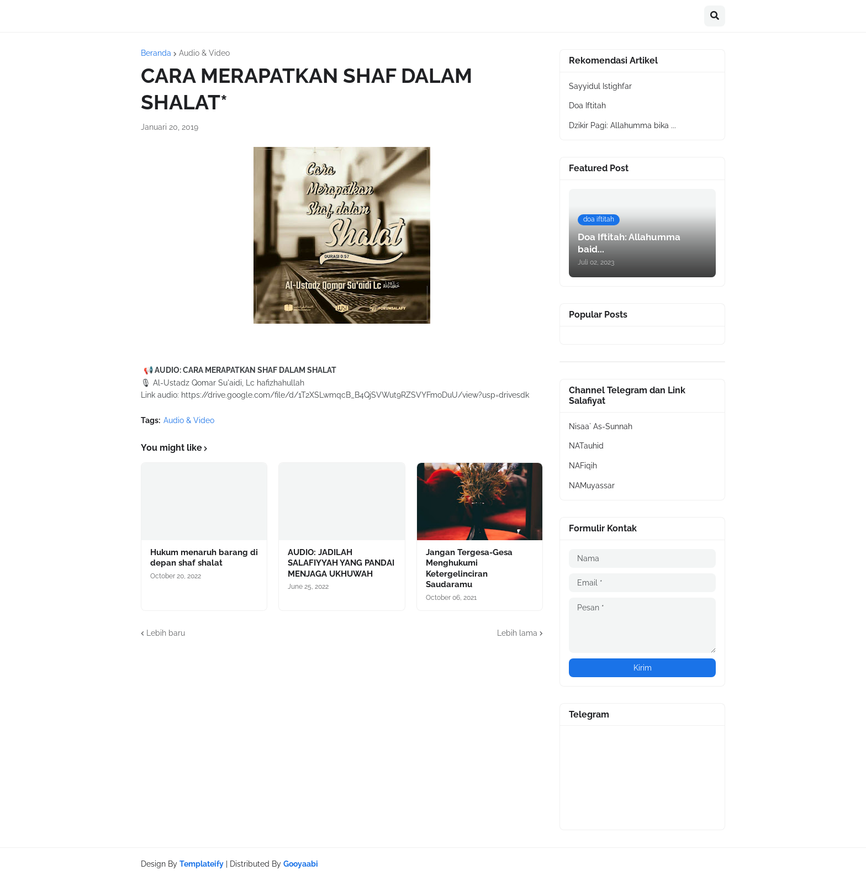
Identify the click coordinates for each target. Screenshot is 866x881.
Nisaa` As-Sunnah (600, 426)
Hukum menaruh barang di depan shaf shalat (204, 557)
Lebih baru (165, 633)
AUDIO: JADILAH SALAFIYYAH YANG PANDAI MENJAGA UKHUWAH (341, 563)
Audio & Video (204, 53)
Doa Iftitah (587, 105)
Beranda (156, 53)
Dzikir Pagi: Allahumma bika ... (622, 125)
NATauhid (586, 445)
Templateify (201, 863)
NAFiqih (583, 465)
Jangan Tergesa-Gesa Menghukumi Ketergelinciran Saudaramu (469, 568)
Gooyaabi (300, 863)
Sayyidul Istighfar (600, 86)
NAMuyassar (592, 485)
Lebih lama (517, 633)
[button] (714, 16)
